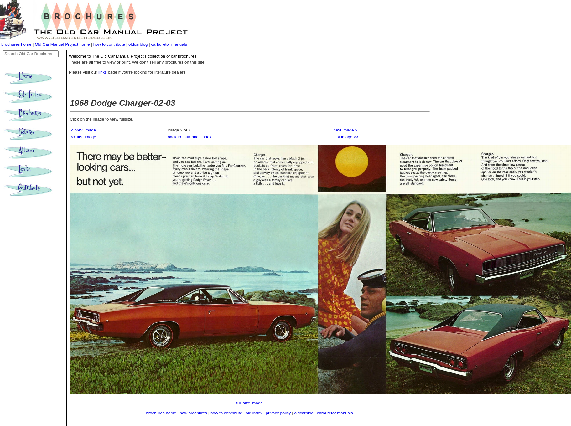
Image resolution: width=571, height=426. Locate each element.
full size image (249, 403)
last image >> (346, 137)
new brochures (193, 413)
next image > (346, 130)
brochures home (16, 44)
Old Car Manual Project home (63, 44)
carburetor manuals (169, 44)
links (102, 72)
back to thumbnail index (189, 137)
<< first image (83, 137)
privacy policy (279, 413)
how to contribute (109, 44)
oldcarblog (138, 44)
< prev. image (83, 130)
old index (254, 413)
